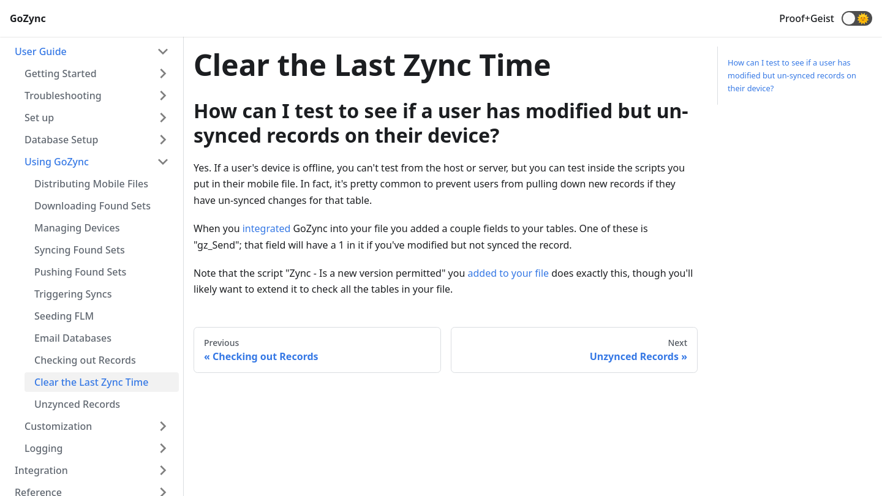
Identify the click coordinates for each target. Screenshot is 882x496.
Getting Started (60, 73)
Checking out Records (85, 360)
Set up (39, 117)
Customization (58, 426)
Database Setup (61, 139)
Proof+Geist (806, 18)
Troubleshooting (63, 95)
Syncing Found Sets (79, 250)
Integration (41, 470)
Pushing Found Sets (80, 272)
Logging (43, 448)
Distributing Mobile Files (91, 183)
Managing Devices (77, 228)
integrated (267, 228)
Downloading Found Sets (92, 205)
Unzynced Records (77, 404)
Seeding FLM (64, 316)
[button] (857, 18)
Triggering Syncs (72, 294)
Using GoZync (56, 161)
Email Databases (72, 338)
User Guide (41, 51)
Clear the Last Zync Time (91, 382)
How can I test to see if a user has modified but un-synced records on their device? (792, 75)
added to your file (508, 273)
